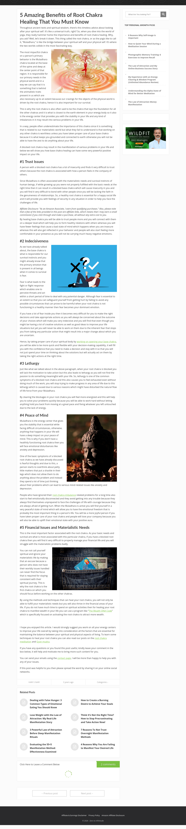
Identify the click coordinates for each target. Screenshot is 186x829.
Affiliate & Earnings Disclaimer (74, 816)
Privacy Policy (94, 816)
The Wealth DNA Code (100, 611)
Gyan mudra (42, 642)
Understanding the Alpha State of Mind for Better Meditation (144, 92)
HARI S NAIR (34, 682)
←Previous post (49, 794)
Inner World (145, 4)
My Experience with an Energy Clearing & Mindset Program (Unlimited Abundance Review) (143, 80)
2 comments (106, 764)
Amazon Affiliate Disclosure (113, 816)
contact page (64, 658)
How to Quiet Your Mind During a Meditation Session (144, 45)
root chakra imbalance (64, 495)
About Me (153, 4)
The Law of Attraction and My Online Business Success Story (143, 67)
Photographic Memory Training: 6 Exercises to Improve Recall (144, 56)
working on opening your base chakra (96, 342)
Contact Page (163, 4)
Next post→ (87, 794)
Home (137, 4)
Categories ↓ (102, 682)
